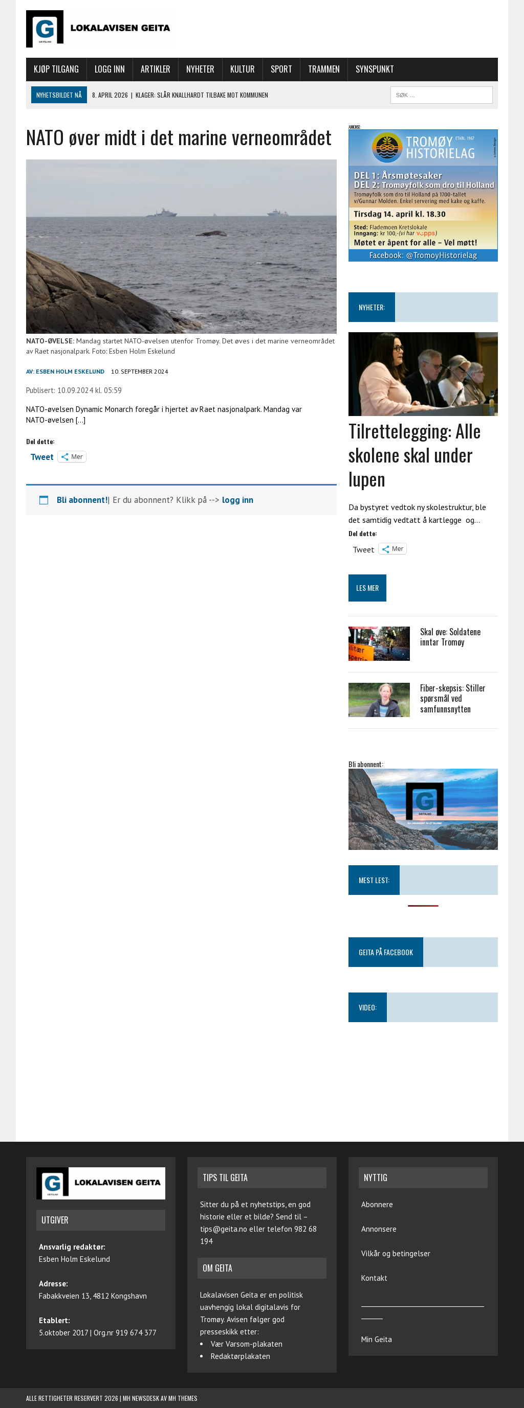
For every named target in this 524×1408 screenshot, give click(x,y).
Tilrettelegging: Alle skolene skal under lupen (414, 454)
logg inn (237, 499)
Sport (281, 69)
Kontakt (374, 1278)
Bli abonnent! (82, 499)
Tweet (42, 455)
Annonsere (379, 1229)
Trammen (324, 69)
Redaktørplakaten (240, 1356)
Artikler (155, 69)
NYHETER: (372, 307)
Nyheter (200, 69)
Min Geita (376, 1339)
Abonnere (377, 1204)
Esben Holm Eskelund (70, 371)
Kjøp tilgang (56, 69)
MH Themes (183, 1398)
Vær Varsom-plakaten (246, 1344)
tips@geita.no (223, 1229)
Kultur (242, 69)
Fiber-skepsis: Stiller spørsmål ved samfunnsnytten (453, 698)
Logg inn (110, 69)
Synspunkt (375, 69)
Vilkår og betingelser (395, 1253)
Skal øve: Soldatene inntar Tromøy (450, 637)
